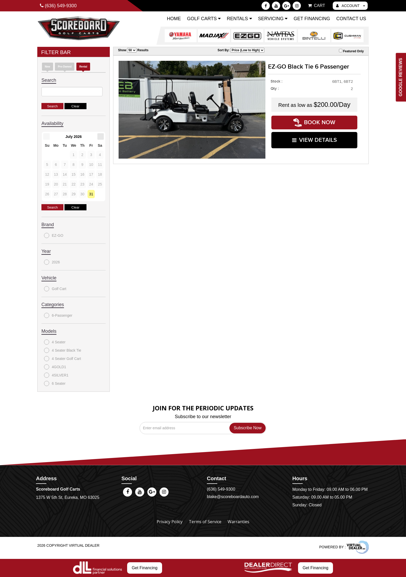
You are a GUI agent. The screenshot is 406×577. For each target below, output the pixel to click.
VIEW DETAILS (314, 140)
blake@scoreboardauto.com (233, 496)
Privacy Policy (170, 521)
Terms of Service (205, 521)
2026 (52, 262)
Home (174, 18)
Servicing (272, 18)
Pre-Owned (64, 66)
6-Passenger (58, 315)
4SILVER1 (56, 375)
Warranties (238, 521)
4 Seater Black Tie (62, 350)
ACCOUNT (350, 6)
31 (91, 194)
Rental (83, 66)
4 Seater (55, 342)
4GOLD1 (55, 366)
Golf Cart (55, 288)
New (47, 66)
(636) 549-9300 (221, 489)
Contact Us (351, 18)
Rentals (239, 18)
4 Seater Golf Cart (62, 358)
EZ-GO (53, 235)
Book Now (314, 122)
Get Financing (312, 18)
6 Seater (55, 383)
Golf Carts (204, 18)
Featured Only (351, 51)
